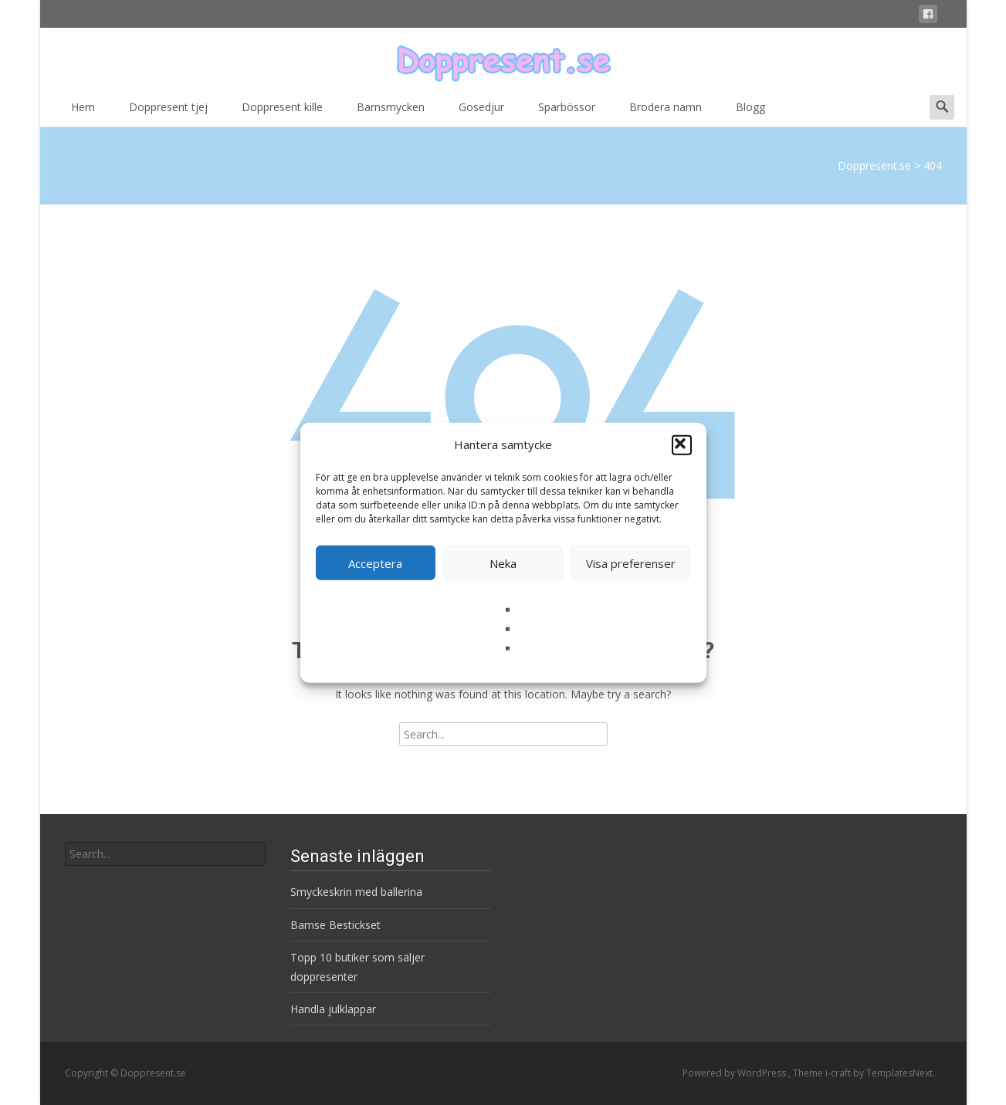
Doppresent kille (282, 112)
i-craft (839, 1073)
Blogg (750, 112)
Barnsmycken (391, 112)
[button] (681, 444)
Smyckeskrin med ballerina (356, 891)
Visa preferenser (631, 562)
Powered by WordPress (735, 1073)
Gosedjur (481, 112)
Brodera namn (665, 112)
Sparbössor (566, 112)
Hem (83, 112)
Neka (503, 562)
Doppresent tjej (168, 112)
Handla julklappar (333, 1009)
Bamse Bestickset (335, 924)
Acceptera (375, 562)
